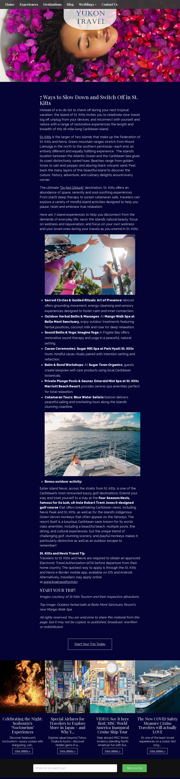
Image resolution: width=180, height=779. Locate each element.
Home (9, 4)
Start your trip (134, 768)
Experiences (29, 4)
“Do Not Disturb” (72, 187)
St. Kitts (45, 137)
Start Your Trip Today (90, 644)
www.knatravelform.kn (61, 582)
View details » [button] (22, 751)
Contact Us (109, 4)
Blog (70, 4)
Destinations (52, 4)
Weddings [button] (87, 4)
